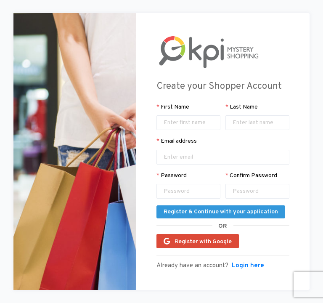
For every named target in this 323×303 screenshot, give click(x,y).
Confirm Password (251, 175)
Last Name (241, 107)
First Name (172, 107)
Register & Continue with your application (221, 211)
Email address (176, 141)
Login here (248, 266)
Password (171, 175)
